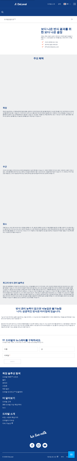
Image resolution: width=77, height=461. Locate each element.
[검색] (2, 12)
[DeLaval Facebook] (32, 445)
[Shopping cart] (74, 4)
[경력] (59, 4)
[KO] (67, 4)
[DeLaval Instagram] (38, 445)
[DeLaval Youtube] (45, 445)
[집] (20, 4)
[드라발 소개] (51, 4)
